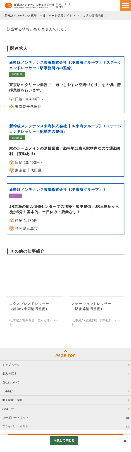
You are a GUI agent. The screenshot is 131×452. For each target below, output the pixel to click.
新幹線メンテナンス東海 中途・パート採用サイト (38, 15)
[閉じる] (125, 441)
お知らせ (8, 408)
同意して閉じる (64, 440)
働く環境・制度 (12, 400)
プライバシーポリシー (17, 426)
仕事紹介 (8, 391)
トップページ (11, 364)
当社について (11, 382)
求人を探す (9, 373)
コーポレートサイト (15, 417)
